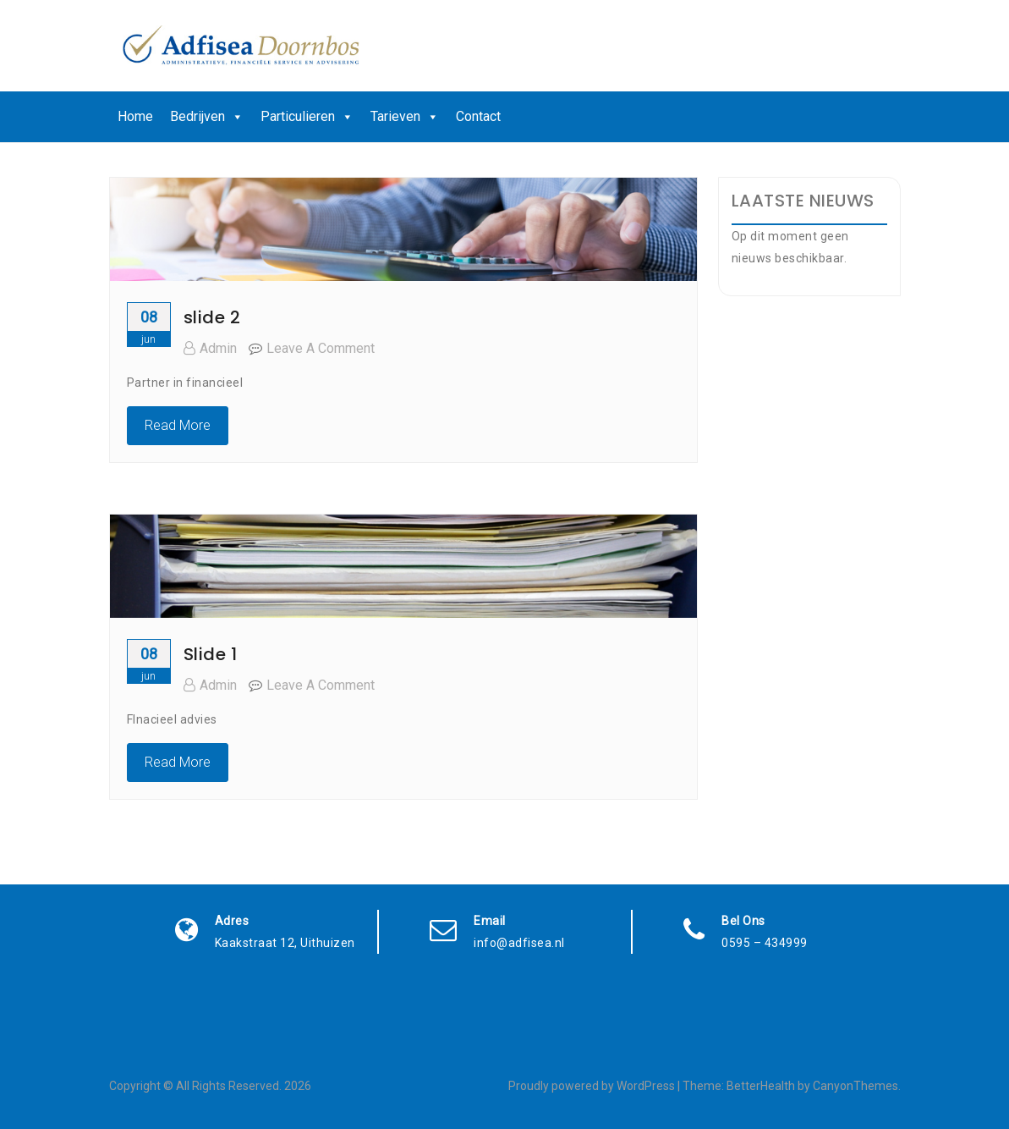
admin (210, 348)
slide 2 (212, 317)
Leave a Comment (320, 348)
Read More (178, 425)
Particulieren (307, 117)
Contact (478, 116)
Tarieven (404, 117)
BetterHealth (761, 1086)
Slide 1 (211, 654)
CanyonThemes (855, 1086)
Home (135, 116)
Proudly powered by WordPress (591, 1086)
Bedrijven (207, 117)
